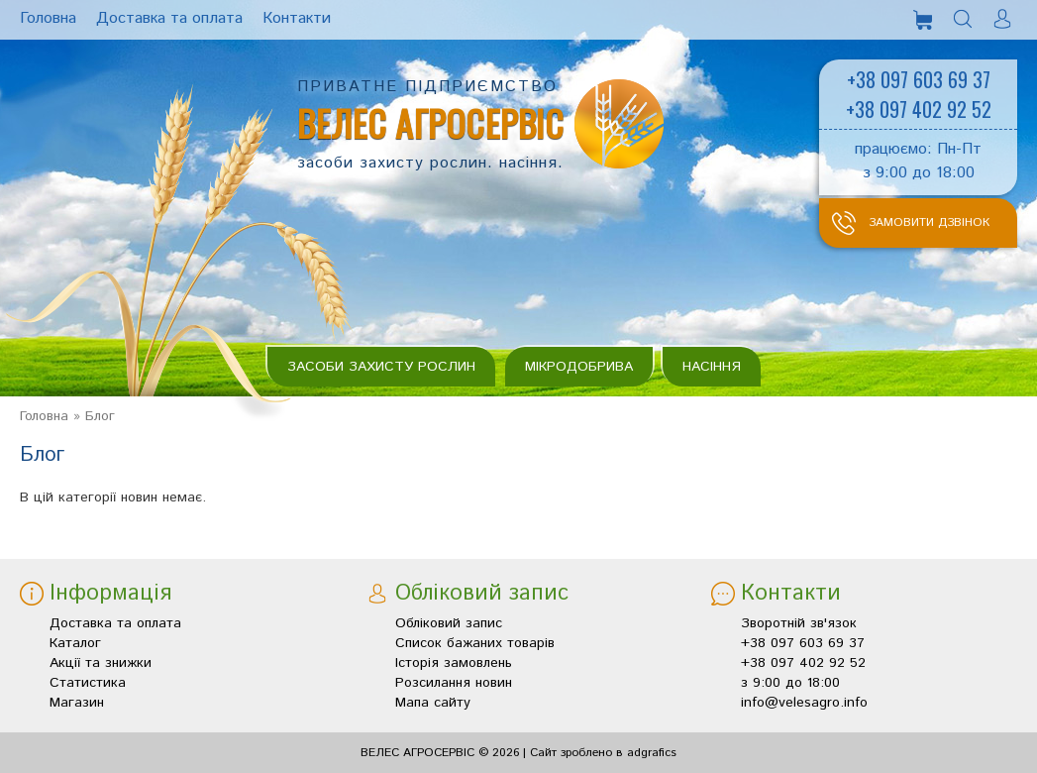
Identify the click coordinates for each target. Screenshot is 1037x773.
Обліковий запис (448, 623)
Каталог (75, 643)
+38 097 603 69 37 (918, 79)
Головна (44, 416)
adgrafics (651, 752)
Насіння (711, 367)
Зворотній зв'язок (799, 623)
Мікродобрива (579, 367)
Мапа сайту (432, 703)
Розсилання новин (453, 683)
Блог (100, 416)
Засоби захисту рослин (381, 367)
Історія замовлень (453, 663)
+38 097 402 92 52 (918, 109)
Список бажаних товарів (475, 643)
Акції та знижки (101, 663)
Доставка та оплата (115, 623)
